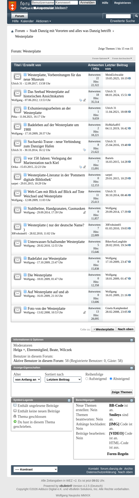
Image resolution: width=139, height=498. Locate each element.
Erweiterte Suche (122, 21)
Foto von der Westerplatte (47, 308)
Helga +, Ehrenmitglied (30, 350)
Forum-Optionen (99, 58)
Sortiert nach (54, 374)
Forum (19, 16)
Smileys (115, 415)
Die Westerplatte (40, 275)
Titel (17, 65)
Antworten (96, 65)
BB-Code (116, 405)
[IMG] (114, 424)
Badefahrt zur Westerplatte (47, 258)
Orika (14, 166)
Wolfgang (17, 100)
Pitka (14, 116)
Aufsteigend (96, 379)
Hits (96, 68)
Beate (54, 350)
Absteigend (120, 379)
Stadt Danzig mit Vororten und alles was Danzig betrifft (70, 31)
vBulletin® (65, 485)
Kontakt (93, 468)
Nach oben (126, 329)
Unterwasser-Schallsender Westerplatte (56, 242)
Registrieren (122, 2)
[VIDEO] (116, 433)
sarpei (14, 183)
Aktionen (42, 21)
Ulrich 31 (16, 83)
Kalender (27, 21)
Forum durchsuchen (121, 58)
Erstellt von (32, 65)
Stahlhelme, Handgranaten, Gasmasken (56, 208)
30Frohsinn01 (19, 233)
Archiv (128, 468)
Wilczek (66, 350)
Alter (17, 374)
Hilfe (105, 2)
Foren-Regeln (117, 454)
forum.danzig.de (112, 468)
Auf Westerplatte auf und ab (48, 292)
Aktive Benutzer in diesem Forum (38, 361)
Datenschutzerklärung (101, 472)
